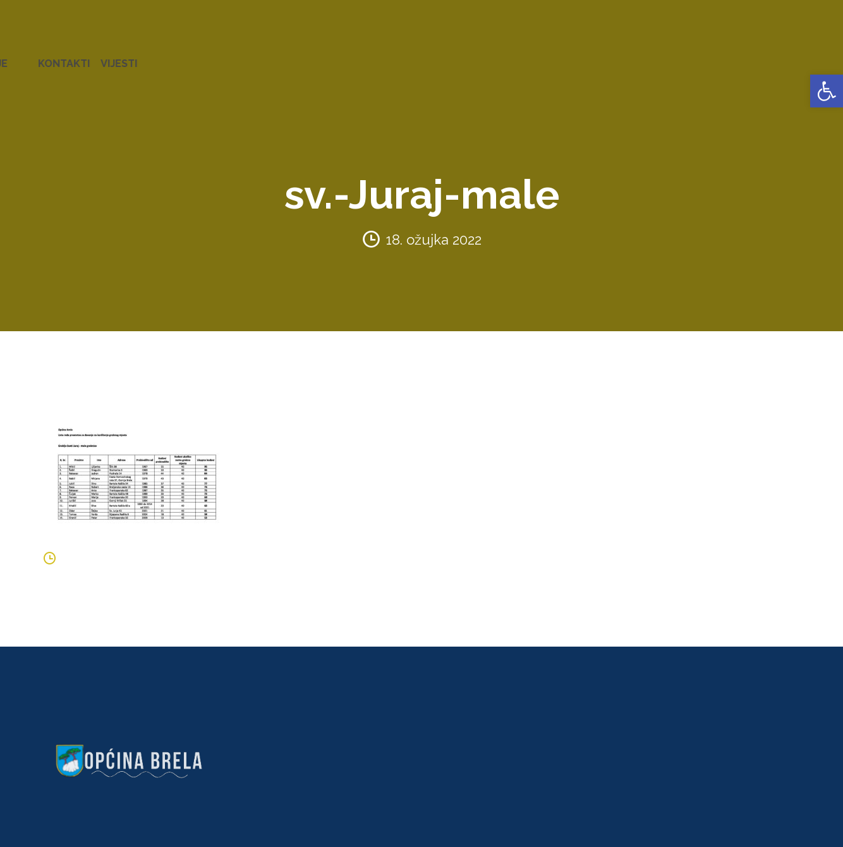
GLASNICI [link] (434, 57)
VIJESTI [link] (814, 57)
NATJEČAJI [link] (563, 57)
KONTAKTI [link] (759, 57)
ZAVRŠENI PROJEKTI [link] (249, 57)
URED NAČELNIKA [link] (142, 57)
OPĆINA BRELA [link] (50, 57)
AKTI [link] (322, 57)
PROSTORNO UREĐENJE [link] (661, 57)
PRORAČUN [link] (497, 57)
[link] (826, 91)
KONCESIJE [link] (372, 57)
